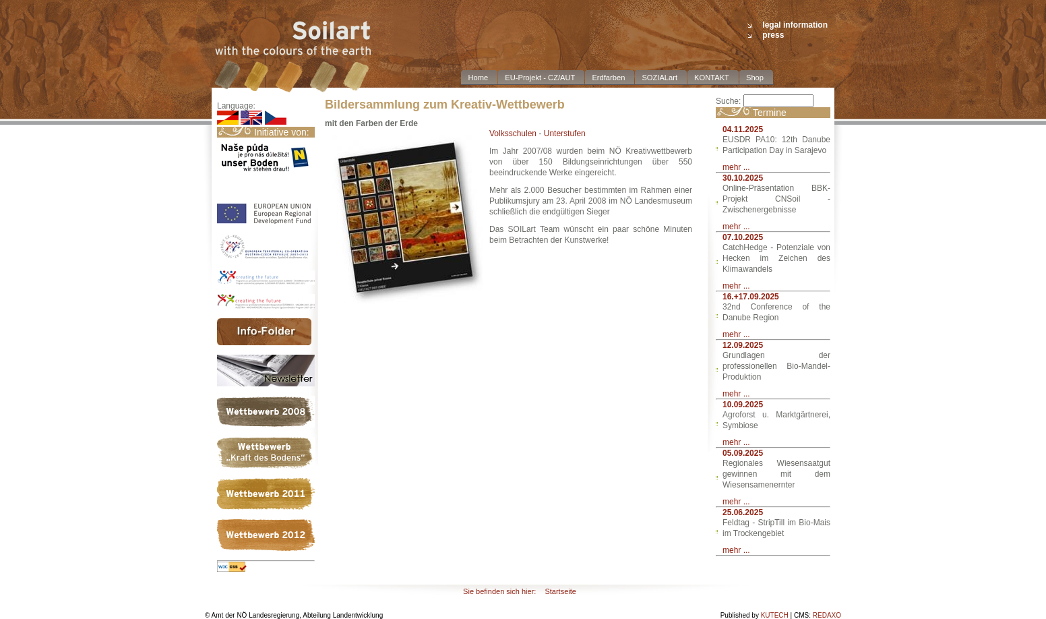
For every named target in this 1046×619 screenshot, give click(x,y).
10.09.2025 (742, 404)
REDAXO (827, 615)
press (773, 35)
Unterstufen (565, 133)
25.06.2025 (742, 512)
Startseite (560, 591)
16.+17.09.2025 (750, 296)
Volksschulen (512, 133)
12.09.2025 (742, 345)
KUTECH (775, 615)
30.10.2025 (742, 178)
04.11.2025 (742, 129)
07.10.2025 (742, 237)
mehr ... (736, 167)
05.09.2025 (742, 453)
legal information (795, 25)
